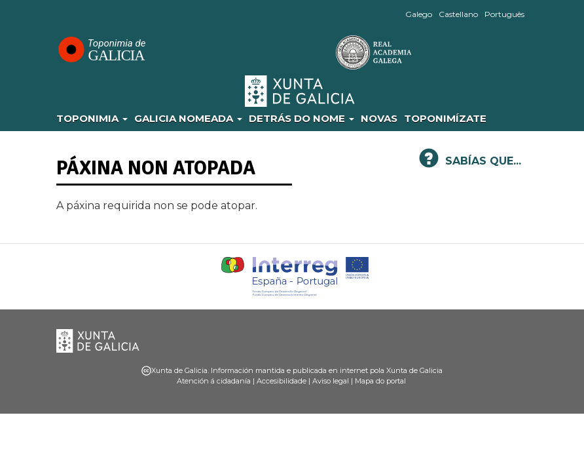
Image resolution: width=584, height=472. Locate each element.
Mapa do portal (380, 380)
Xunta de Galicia (300, 91)
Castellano (458, 14)
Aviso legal (330, 380)
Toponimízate (445, 118)
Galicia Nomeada (188, 118)
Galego (418, 14)
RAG (333, 52)
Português (504, 14)
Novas (379, 118)
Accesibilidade (281, 380)
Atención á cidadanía (214, 380)
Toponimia (92, 118)
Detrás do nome (301, 118)
